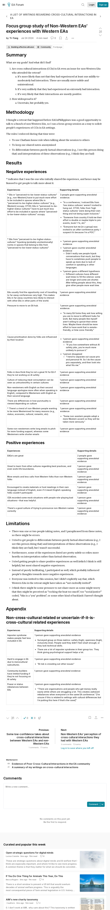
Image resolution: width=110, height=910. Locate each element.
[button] (26, 718)
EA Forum (16, 4)
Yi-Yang (13, 38)
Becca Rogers (12, 879)
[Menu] (3, 4)
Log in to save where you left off (77, 748)
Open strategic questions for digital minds (29, 852)
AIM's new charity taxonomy (22, 899)
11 (41, 879)
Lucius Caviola (12, 856)
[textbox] (54, 792)
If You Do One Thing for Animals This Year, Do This (34, 876)
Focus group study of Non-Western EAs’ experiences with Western (47, 28)
